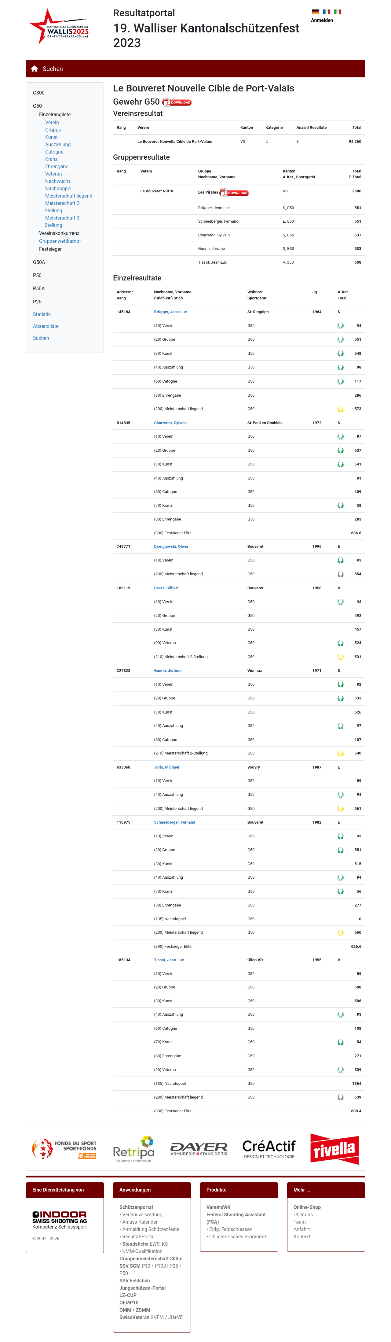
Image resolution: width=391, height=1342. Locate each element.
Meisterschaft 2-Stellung (63, 206)
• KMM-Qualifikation (141, 1251)
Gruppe (53, 130)
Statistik (42, 314)
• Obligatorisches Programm (237, 1237)
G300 (39, 93)
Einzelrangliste (55, 114)
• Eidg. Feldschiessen (229, 1229)
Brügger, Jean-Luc (170, 312)
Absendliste (46, 326)
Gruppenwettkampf (60, 241)
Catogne (54, 152)
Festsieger (50, 249)
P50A (39, 288)
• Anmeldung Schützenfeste (149, 1229)
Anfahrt (302, 1229)
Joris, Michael (166, 767)
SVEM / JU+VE (167, 1317)
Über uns (303, 1215)
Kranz (51, 159)
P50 (37, 275)
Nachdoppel (58, 188)
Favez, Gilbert (166, 588)
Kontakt (302, 1237)
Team (300, 1222)
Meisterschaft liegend (68, 196)
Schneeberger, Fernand (174, 822)
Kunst (51, 137)
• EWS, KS (143, 1244)
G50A (39, 262)
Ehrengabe (56, 166)
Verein (52, 122)
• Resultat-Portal (137, 1237)
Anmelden (322, 20)
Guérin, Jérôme (167, 670)
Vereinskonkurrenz (59, 233)
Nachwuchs (58, 181)
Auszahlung (58, 144)
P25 (37, 302)
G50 (37, 106)
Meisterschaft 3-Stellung (63, 221)
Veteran (53, 174)
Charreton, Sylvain (170, 423)
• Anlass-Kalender (138, 1222)
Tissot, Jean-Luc (169, 960)
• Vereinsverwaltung (141, 1215)
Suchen (53, 68)
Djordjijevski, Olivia (171, 546)
